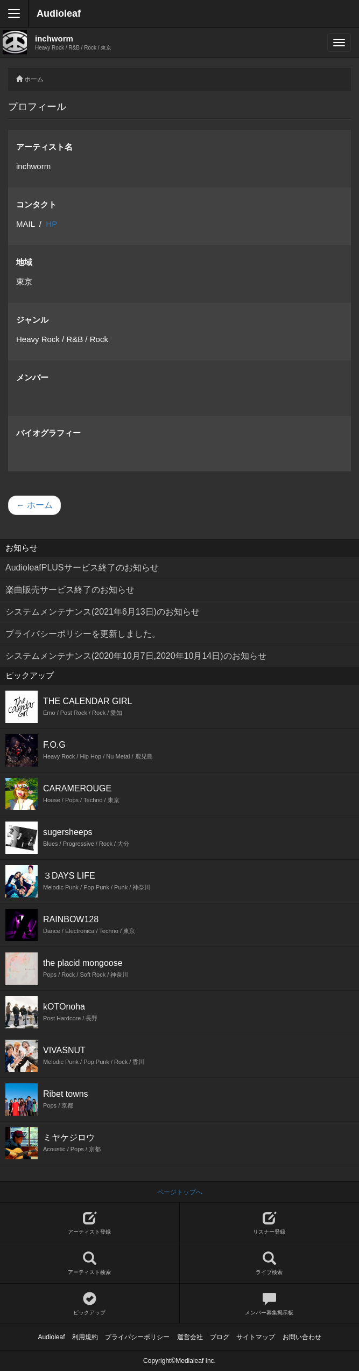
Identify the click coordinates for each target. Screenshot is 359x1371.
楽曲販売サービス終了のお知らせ (70, 589)
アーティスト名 (44, 146)
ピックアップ (89, 1304)
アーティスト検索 (89, 1263)
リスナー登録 (270, 1223)
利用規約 (85, 1337)
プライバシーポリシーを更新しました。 (82, 633)
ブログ (219, 1337)
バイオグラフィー (48, 432)
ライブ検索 (270, 1263)
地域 (24, 262)
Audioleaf (59, 13)
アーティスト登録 (89, 1223)
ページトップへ (179, 1192)
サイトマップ (255, 1337)
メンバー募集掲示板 (270, 1304)
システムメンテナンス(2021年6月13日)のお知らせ (102, 611)
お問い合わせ (302, 1337)
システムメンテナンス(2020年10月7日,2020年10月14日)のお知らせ (135, 655)
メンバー (32, 377)
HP (51, 223)
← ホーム (34, 505)
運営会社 (190, 1337)
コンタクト (36, 204)
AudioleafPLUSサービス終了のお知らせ (82, 567)
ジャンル (32, 319)
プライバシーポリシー (137, 1337)
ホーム (34, 79)
